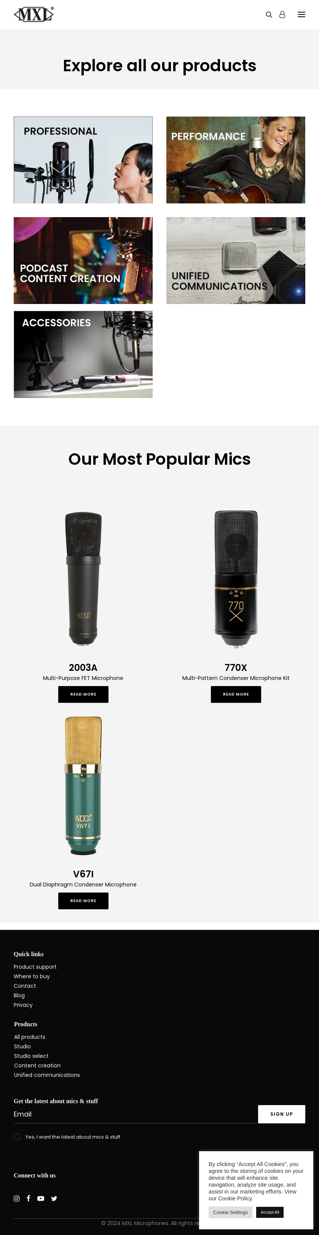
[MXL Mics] (34, 14)
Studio (22, 1046)
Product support (35, 967)
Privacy (23, 1005)
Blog (19, 995)
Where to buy (32, 976)
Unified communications (47, 1075)
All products (29, 1037)
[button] (301, 14)
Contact (25, 986)
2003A (83, 667)
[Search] (266, 14)
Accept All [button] (270, 1212)
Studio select (31, 1056)
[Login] (279, 14)
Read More (83, 694)
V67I (83, 874)
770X (236, 667)
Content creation (37, 1065)
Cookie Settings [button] (230, 1212)
